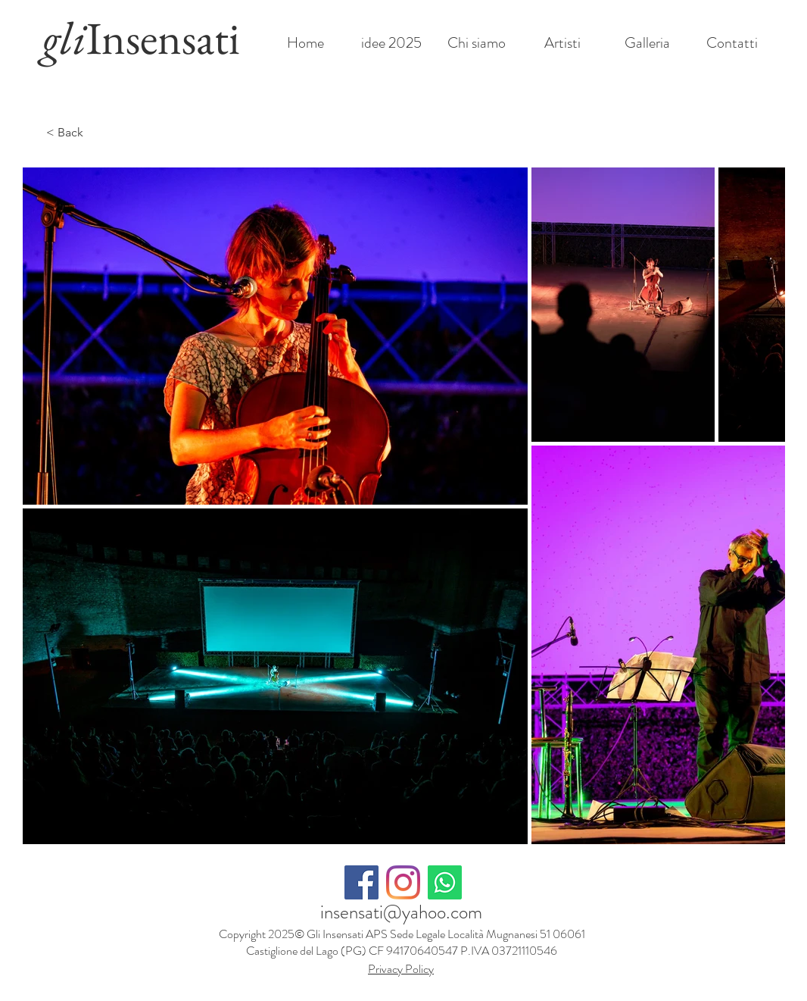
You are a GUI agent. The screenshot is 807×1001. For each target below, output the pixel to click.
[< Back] (76, 133)
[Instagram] (403, 882)
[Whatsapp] (445, 882)
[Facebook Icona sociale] (361, 882)
